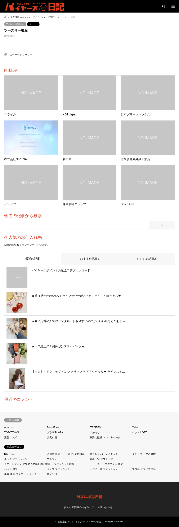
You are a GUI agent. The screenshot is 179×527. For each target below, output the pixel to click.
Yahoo (135, 427)
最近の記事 (32, 258)
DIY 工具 (9, 454)
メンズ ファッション (58, 469)
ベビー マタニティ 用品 (110, 464)
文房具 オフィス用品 (143, 469)
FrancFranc (53, 427)
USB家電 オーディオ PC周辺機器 (66, 454)
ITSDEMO (95, 427)
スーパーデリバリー (21, 54)
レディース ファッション (104, 469)
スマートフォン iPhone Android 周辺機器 (27, 464)
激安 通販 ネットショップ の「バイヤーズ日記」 (80, 522)
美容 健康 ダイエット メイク (20, 474)
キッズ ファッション (15, 459)
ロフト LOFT (139, 432)
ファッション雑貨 (64, 464)
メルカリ (95, 432)
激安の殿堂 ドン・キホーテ (105, 437)
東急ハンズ (10, 437)
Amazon (8, 427)
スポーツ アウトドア (101, 459)
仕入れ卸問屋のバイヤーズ (79, 507)
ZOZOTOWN (11, 432)
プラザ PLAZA (55, 432)
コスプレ (52, 459)
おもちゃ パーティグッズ (104, 454)
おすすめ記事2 (146, 258)
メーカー (33, 24)
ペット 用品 (10, 469)
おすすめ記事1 (89, 258)
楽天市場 (52, 437)
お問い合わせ (104, 507)
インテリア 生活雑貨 (143, 454)
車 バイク (52, 474)
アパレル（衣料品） (15, 24)
